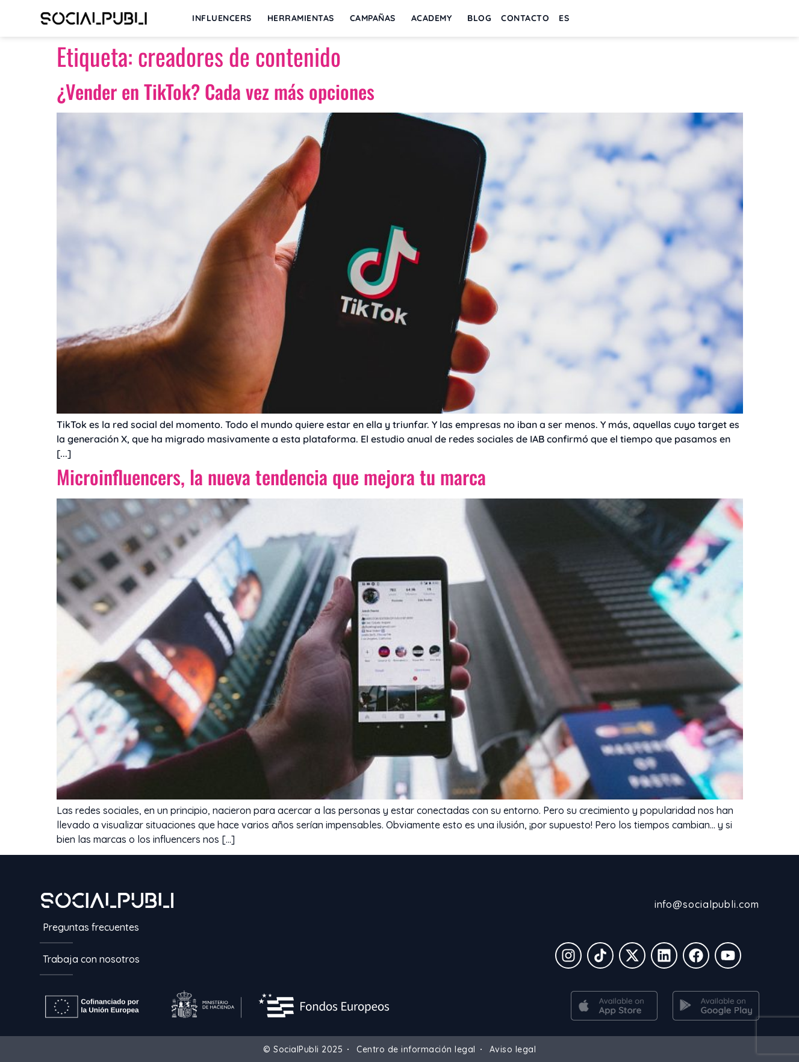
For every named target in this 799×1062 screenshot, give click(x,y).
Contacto (525, 18)
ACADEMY (434, 18)
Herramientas (303, 18)
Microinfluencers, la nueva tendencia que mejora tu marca (271, 476)
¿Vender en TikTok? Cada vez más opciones (216, 91)
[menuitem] (564, 18)
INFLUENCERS (225, 18)
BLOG (479, 18)
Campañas (376, 18)
